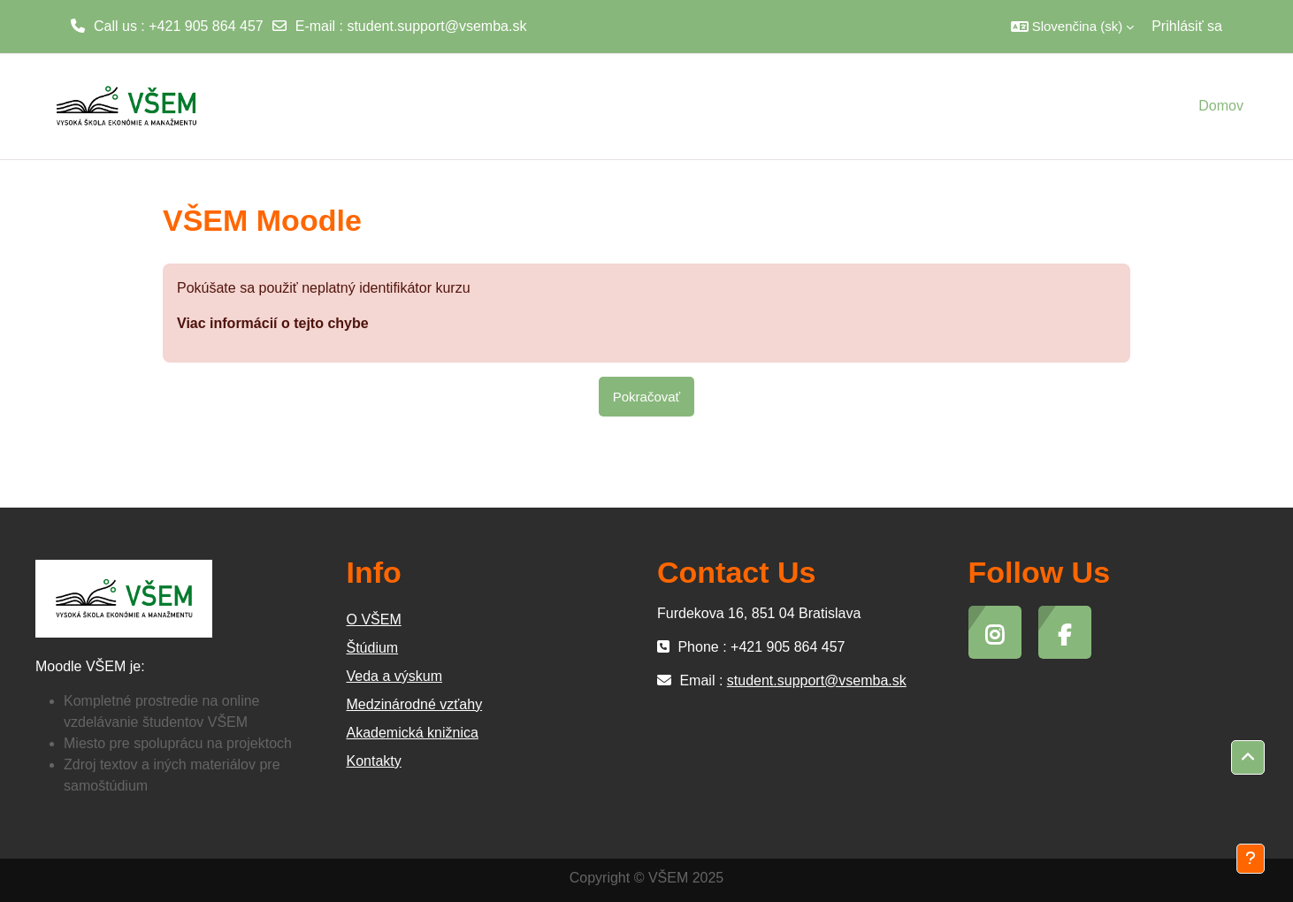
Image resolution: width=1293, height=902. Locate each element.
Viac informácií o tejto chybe (273, 323)
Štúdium (373, 647)
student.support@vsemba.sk (436, 26)
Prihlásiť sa (1186, 26)
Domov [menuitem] (1220, 105)
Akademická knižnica (412, 732)
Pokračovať (647, 396)
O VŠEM (374, 619)
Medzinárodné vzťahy (415, 704)
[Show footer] (1250, 859)
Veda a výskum (395, 676)
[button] (1072, 26)
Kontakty (374, 760)
